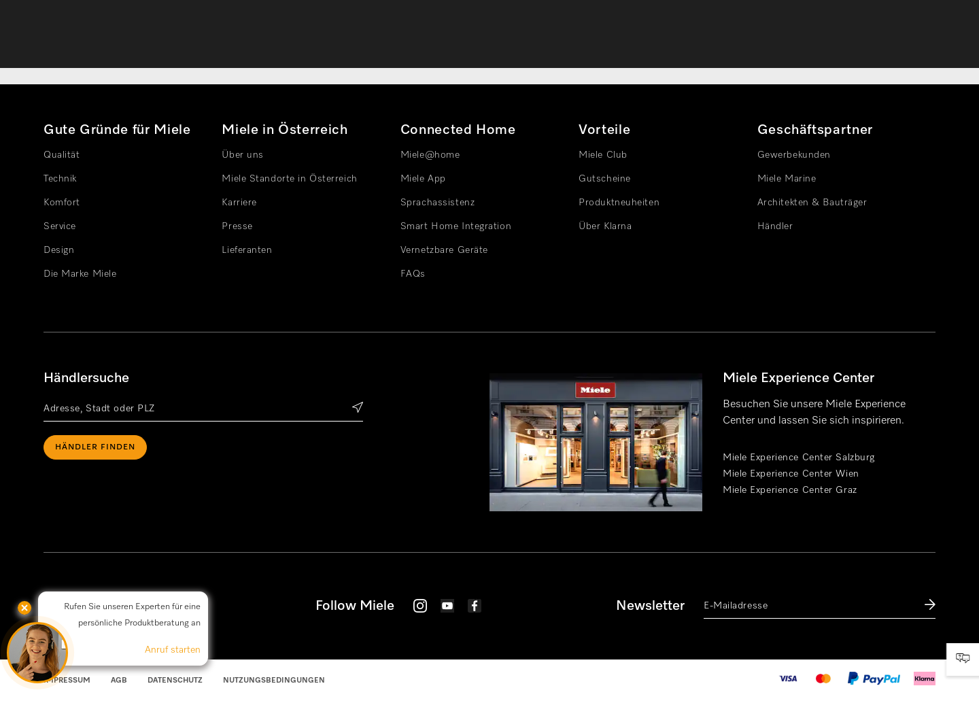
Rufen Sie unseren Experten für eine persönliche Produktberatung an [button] (132, 615)
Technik (60, 179)
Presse (237, 226)
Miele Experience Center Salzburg (799, 457)
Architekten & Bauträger (812, 202)
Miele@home (430, 155)
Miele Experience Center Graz (790, 490)
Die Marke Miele (80, 274)
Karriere (239, 202)
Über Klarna (605, 226)
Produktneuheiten (619, 202)
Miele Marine (787, 179)
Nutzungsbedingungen (274, 680)
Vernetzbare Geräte (444, 250)
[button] (37, 652)
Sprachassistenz (437, 202)
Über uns (242, 155)
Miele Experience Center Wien (791, 474)
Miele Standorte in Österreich (289, 179)
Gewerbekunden (794, 155)
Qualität (62, 155)
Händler (775, 226)
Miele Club (603, 155)
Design (59, 250)
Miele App (423, 179)
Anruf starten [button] (173, 650)
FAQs (413, 274)
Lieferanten (247, 250)
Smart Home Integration (455, 226)
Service (60, 226)
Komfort (62, 202)
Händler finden (95, 447)
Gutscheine (605, 179)
